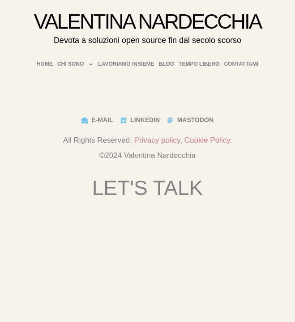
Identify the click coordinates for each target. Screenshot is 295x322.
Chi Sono (75, 64)
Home (45, 64)
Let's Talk (147, 187)
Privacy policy (157, 140)
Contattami (241, 64)
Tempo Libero (199, 64)
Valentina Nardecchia (147, 21)
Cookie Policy (207, 140)
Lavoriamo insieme (126, 64)
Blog (166, 64)
